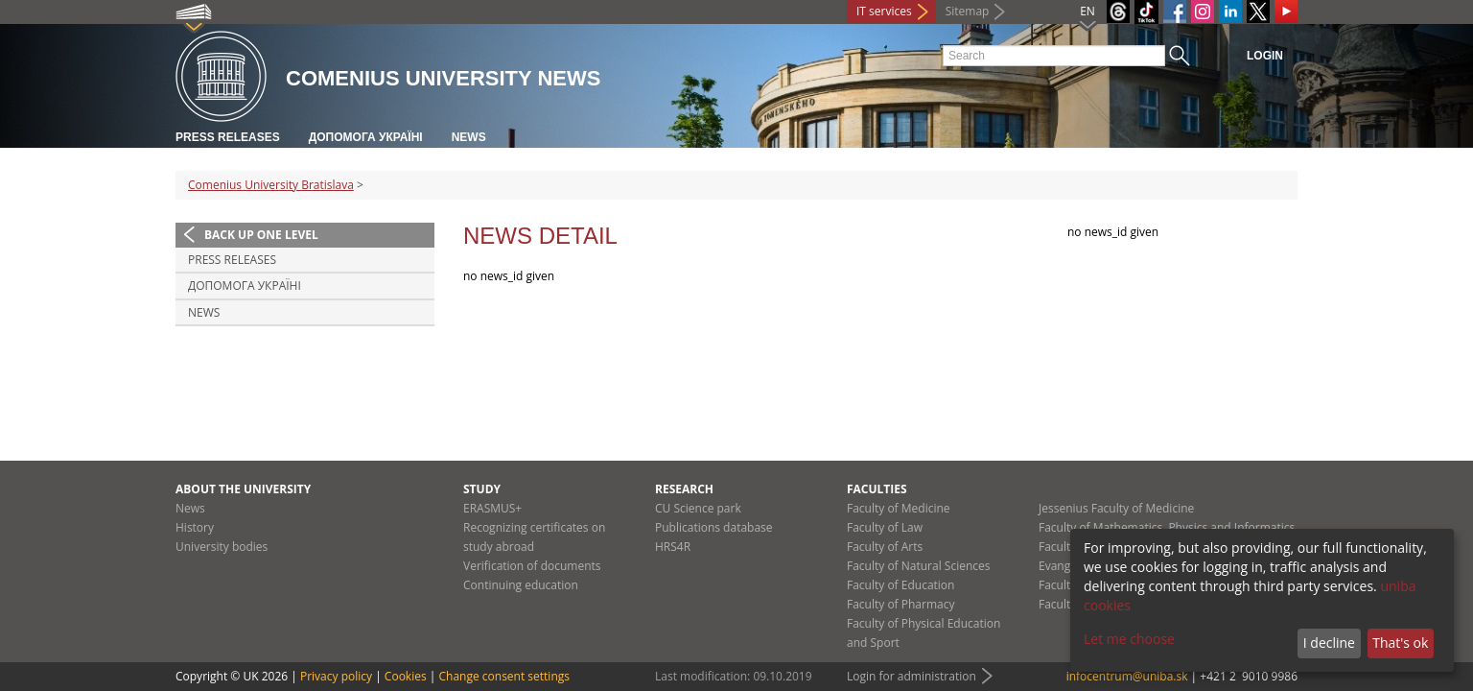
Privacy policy (336, 676)
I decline (1329, 642)
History (194, 527)
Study (482, 489)
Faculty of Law (885, 527)
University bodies (221, 546)
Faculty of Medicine (898, 508)
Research (684, 489)
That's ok (1400, 642)
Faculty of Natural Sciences (919, 566)
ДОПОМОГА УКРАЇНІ (366, 137)
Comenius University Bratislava (271, 185)
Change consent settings (504, 676)
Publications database (714, 527)
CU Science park (698, 508)
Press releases (227, 137)
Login (1265, 55)
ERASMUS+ (492, 508)
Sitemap (968, 11)
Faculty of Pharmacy (900, 604)
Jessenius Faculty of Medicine (1116, 508)
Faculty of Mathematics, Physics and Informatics (1167, 527)
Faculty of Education (900, 585)
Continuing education (520, 585)
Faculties (877, 489)
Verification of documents (532, 566)
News (469, 137)
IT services (884, 11)
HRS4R (672, 546)
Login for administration (911, 676)
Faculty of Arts (885, 546)
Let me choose (1129, 639)
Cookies (406, 676)
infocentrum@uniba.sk (1127, 676)
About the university (243, 489)
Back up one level (261, 234)
